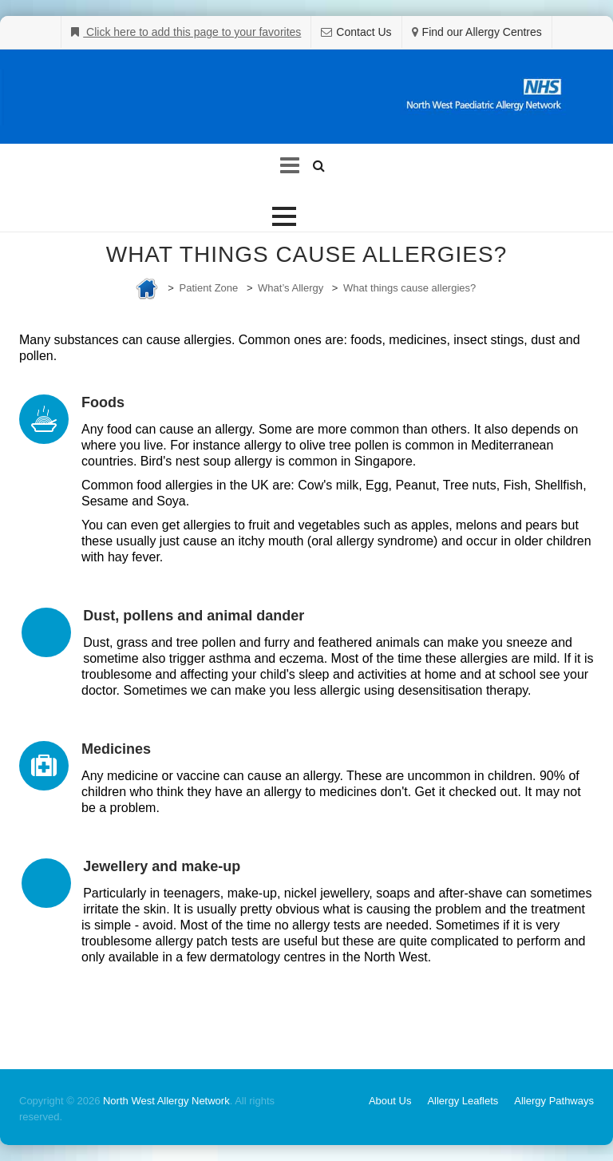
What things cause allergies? (409, 288)
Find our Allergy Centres (482, 32)
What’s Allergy (290, 288)
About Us (390, 1101)
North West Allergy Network (166, 1101)
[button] (284, 216)
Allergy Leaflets (462, 1101)
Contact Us (363, 32)
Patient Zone (209, 288)
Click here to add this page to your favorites (192, 32)
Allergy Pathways (554, 1101)
